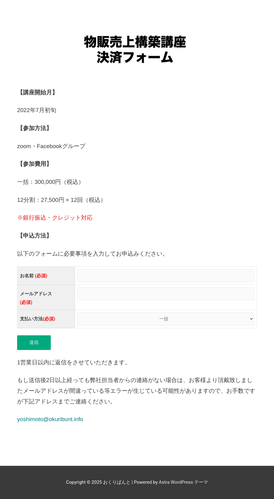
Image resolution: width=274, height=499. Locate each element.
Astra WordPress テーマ (183, 482)
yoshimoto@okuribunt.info (50, 419)
